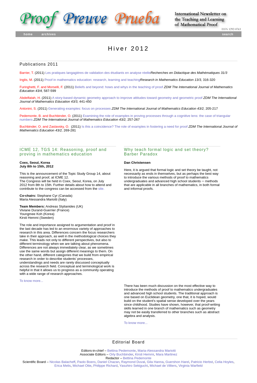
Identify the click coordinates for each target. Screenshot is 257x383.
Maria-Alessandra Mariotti (157, 350)
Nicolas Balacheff (62, 362)
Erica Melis (62, 365)
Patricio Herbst (202, 362)
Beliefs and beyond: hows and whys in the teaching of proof (119, 87)
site (100, 188)
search (227, 34)
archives (48, 34)
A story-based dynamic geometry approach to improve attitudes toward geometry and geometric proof (127, 98)
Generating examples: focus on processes (79, 108)
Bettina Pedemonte (121, 350)
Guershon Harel (177, 362)
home (28, 34)
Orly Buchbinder (121, 354)
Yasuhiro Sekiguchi (133, 365)
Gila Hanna (155, 362)
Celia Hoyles (224, 362)
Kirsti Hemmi (144, 354)
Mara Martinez (166, 354)
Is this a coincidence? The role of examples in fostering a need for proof (134, 126)
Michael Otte (82, 365)
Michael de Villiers (163, 365)
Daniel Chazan (108, 362)
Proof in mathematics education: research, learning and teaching (92, 80)
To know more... (31, 281)
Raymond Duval (133, 362)
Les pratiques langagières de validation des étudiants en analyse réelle (98, 73)
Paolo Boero (86, 362)
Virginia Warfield (190, 365)
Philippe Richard (105, 365)
